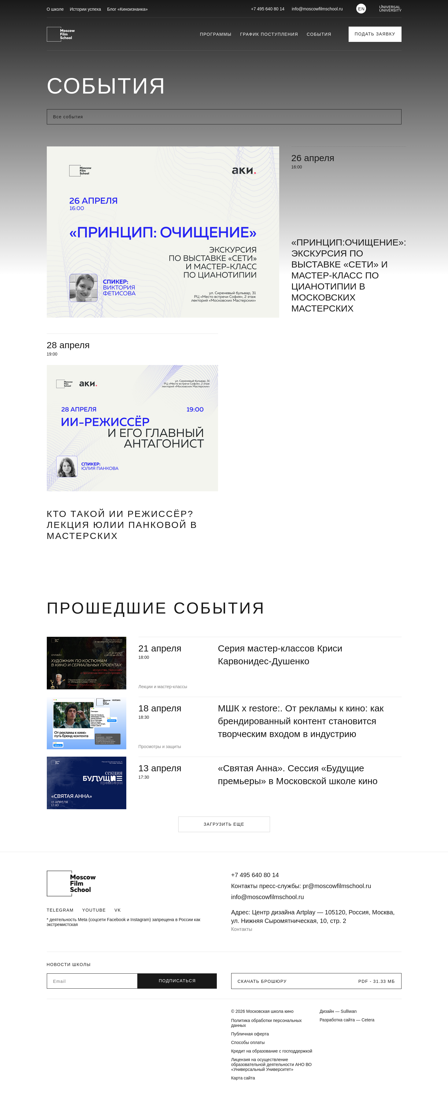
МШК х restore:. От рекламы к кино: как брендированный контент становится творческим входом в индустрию (301, 721)
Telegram (60, 910)
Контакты (241, 929)
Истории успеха (85, 9)
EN (361, 8)
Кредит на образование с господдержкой (271, 1051)
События (319, 34)
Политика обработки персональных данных (266, 1023)
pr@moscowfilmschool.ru (337, 886)
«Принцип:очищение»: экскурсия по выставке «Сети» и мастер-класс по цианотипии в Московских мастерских (348, 275)
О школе (55, 9)
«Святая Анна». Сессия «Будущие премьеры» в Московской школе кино (298, 774)
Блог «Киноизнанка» (127, 9)
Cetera (367, 1019)
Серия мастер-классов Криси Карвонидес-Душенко (280, 654)
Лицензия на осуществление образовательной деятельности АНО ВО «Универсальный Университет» (271, 1064)
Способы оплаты (248, 1042)
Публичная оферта (250, 1033)
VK (117, 910)
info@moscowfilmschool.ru (317, 8)
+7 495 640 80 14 (267, 8)
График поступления (269, 34)
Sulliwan (349, 1011)
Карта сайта (243, 1077)
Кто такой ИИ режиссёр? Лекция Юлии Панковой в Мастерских (122, 525)
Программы (216, 34)
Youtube (94, 910)
